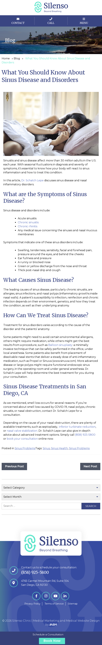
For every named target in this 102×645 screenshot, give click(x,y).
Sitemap (73, 603)
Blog (17, 58)
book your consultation (22, 438)
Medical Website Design (83, 620)
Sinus (46, 448)
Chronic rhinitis (27, 226)
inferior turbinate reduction (77, 426)
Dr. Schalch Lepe (32, 180)
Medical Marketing (46, 620)
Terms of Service (54, 603)
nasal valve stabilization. (22, 430)
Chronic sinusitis (28, 222)
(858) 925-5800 (85, 434)
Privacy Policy (32, 603)
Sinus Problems (25, 448)
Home (6, 58)
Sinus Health (59, 448)
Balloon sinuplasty (60, 345)
